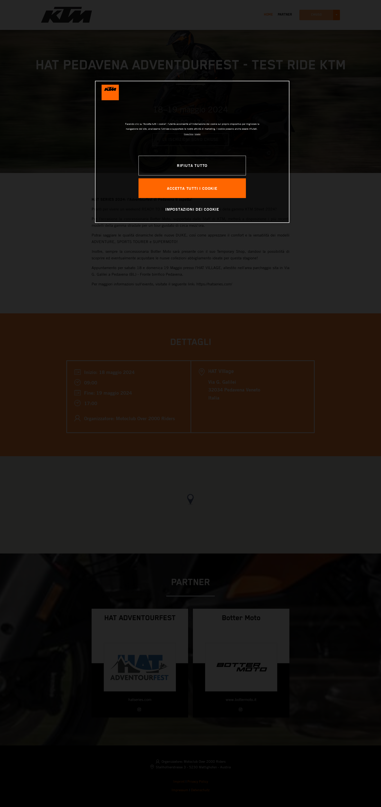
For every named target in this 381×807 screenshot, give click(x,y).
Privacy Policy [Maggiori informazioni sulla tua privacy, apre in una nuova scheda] (188, 134)
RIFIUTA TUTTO (192, 165)
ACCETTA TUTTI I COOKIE (192, 188)
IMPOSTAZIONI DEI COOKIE (192, 209)
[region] (192, 152)
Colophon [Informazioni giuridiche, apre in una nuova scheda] (197, 134)
